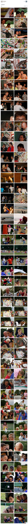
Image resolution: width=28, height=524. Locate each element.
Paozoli (3, 4)
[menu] (26, 1)
